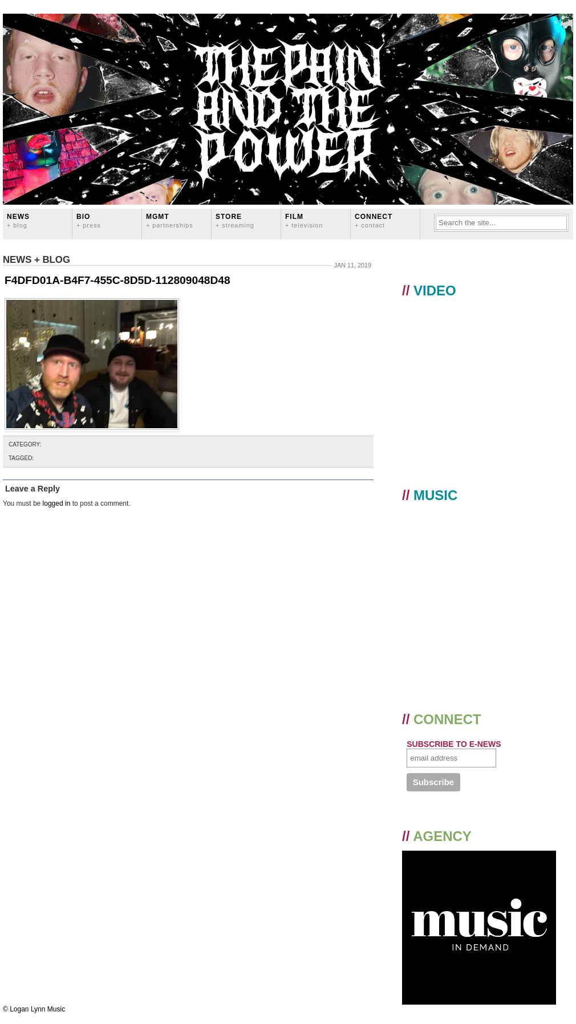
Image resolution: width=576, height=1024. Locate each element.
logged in (57, 503)
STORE (235, 220)
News (18, 220)
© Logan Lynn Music (34, 1009)
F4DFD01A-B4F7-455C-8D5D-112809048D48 (117, 280)
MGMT (169, 220)
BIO (88, 220)
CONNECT (373, 220)
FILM (304, 220)
